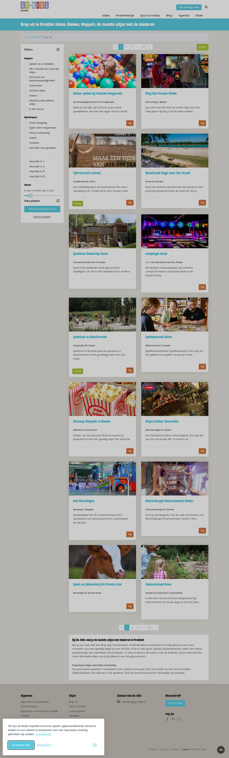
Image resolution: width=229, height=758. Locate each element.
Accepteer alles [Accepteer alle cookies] (21, 745)
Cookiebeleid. (43, 734)
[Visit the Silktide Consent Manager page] (95, 745)
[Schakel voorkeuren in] (45, 745)
